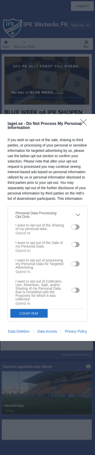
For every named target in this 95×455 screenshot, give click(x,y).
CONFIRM (29, 313)
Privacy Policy (76, 331)
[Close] (85, 124)
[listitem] (47, 214)
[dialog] (47, 227)
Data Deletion (19, 331)
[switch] (75, 227)
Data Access (47, 331)
